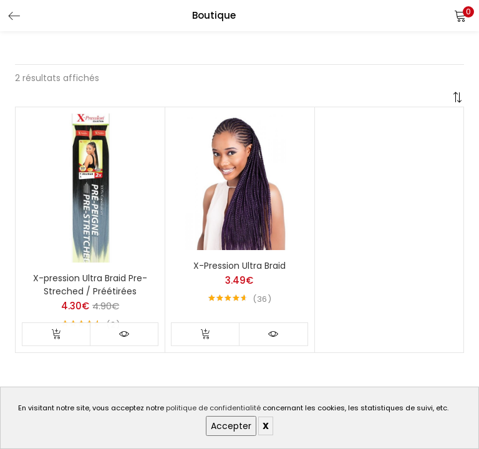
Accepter (231, 426)
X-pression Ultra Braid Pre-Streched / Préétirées (90, 284)
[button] (460, 15)
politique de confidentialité (213, 408)
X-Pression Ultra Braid (239, 265)
